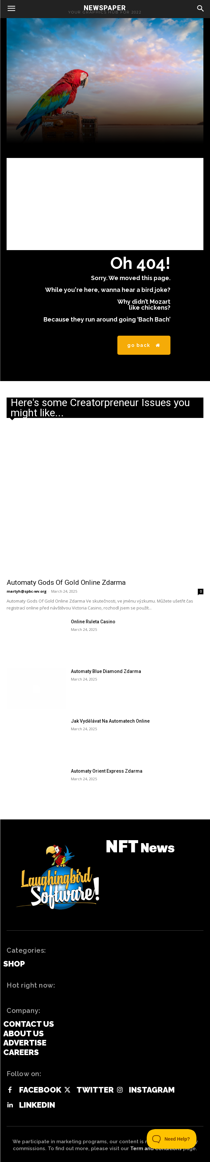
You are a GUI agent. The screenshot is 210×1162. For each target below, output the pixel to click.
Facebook (40, 1090)
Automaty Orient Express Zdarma (106, 771)
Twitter (95, 1090)
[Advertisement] (105, 204)
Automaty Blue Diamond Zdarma (106, 671)
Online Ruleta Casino (93, 621)
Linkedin (37, 1105)
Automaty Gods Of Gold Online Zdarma (66, 582)
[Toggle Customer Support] (172, 1139)
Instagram (152, 1090)
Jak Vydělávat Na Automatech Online (110, 721)
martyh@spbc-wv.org (26, 591)
